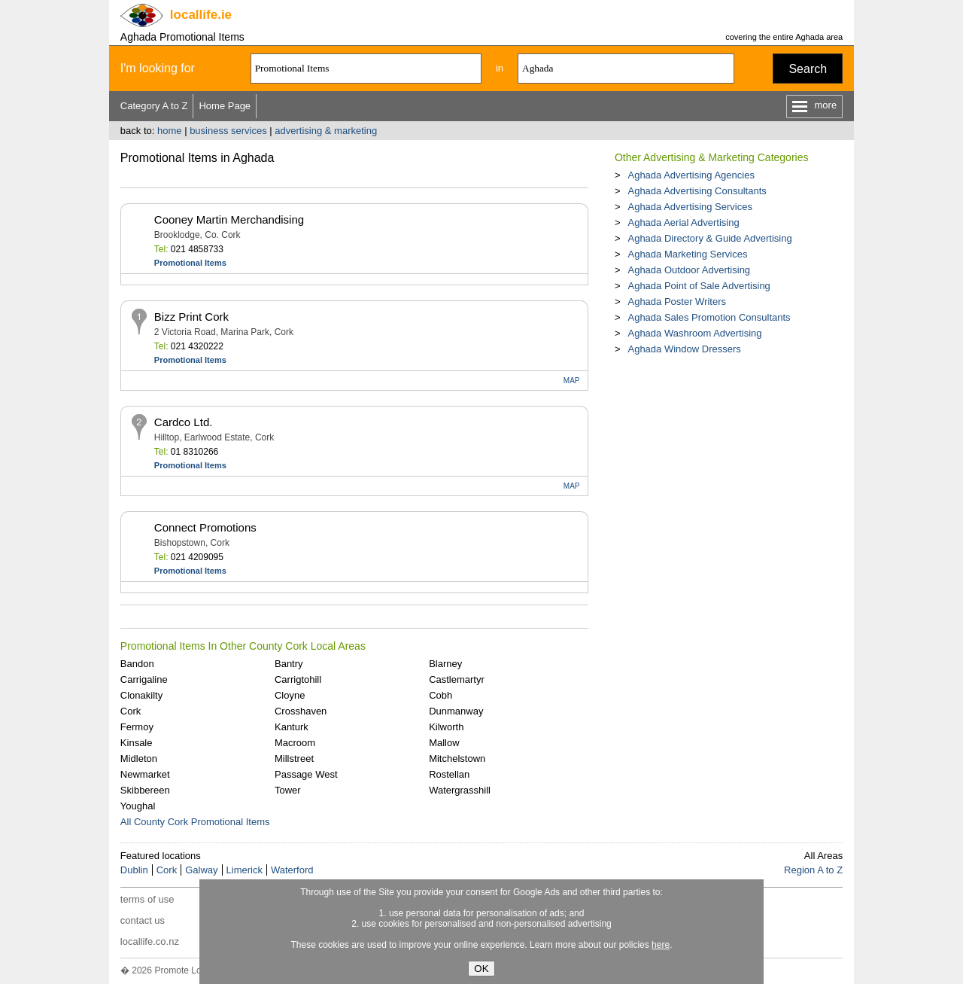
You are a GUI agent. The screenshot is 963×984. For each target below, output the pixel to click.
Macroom (295, 742)
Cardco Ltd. (183, 422)
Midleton (138, 758)
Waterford (292, 870)
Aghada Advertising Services (689, 206)
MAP (572, 380)
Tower (288, 790)
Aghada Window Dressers (683, 349)
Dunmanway (456, 711)
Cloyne (290, 695)
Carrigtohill (298, 679)
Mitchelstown (457, 758)
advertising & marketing (326, 130)
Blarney (445, 663)
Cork (130, 711)
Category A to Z (154, 105)
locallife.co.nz (149, 941)
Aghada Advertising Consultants (696, 190)
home (169, 130)
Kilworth (446, 727)
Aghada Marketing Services (687, 254)
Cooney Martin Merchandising (229, 219)
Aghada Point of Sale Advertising (698, 285)
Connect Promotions (205, 527)
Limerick (244, 870)
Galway (201, 870)
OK (481, 968)
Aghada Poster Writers (676, 301)
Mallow (444, 742)
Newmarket (145, 774)
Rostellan (449, 774)
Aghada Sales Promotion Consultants (708, 317)
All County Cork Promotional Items (195, 821)
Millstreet (294, 758)
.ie (201, 15)
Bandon (137, 663)
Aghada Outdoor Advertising (688, 270)
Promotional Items (190, 262)
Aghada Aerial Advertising (683, 222)
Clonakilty (141, 695)
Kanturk (291, 727)
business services (228, 130)
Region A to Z (813, 870)
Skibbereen (145, 790)
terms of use (147, 899)
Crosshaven (301, 711)
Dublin (134, 870)
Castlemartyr (457, 679)
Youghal (138, 806)
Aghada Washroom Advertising (694, 333)
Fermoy (136, 727)
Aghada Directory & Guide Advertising (709, 238)
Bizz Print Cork (191, 316)
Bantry (289, 663)
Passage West (306, 774)
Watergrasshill (460, 790)
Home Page (225, 105)
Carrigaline (144, 679)
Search (807, 68)
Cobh (440, 695)
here (661, 945)
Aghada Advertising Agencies (690, 175)
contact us (142, 920)
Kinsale (136, 742)
